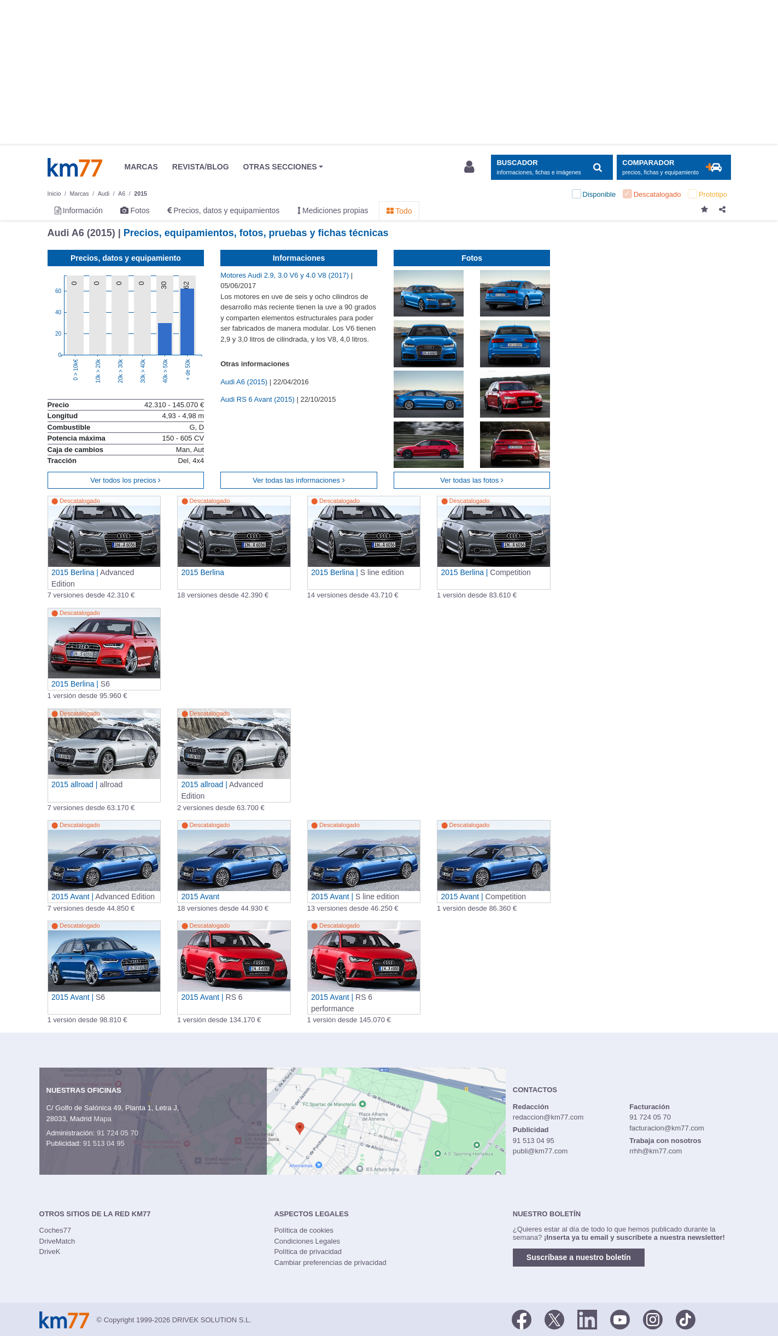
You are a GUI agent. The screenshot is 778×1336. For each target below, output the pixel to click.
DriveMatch (57, 1241)
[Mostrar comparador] (674, 167)
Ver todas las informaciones (298, 480)
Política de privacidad (308, 1251)
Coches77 (55, 1230)
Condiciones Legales (307, 1241)
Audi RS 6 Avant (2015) (258, 399)
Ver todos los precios (125, 480)
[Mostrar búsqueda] (552, 167)
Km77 (74, 167)
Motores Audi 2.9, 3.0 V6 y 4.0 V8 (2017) (285, 275)
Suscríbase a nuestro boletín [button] (579, 1257)
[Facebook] (521, 1319)
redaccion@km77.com (548, 1117)
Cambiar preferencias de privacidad (330, 1262)
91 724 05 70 (117, 1133)
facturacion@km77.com (666, 1128)
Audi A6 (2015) (245, 382)
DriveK (50, 1251)
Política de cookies (303, 1230)
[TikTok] (685, 1319)
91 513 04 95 (104, 1143)
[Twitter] (554, 1319)
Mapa (102, 1119)
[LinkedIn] (587, 1319)
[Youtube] (620, 1319)
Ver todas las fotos (472, 480)
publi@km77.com (540, 1151)
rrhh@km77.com (655, 1151)
